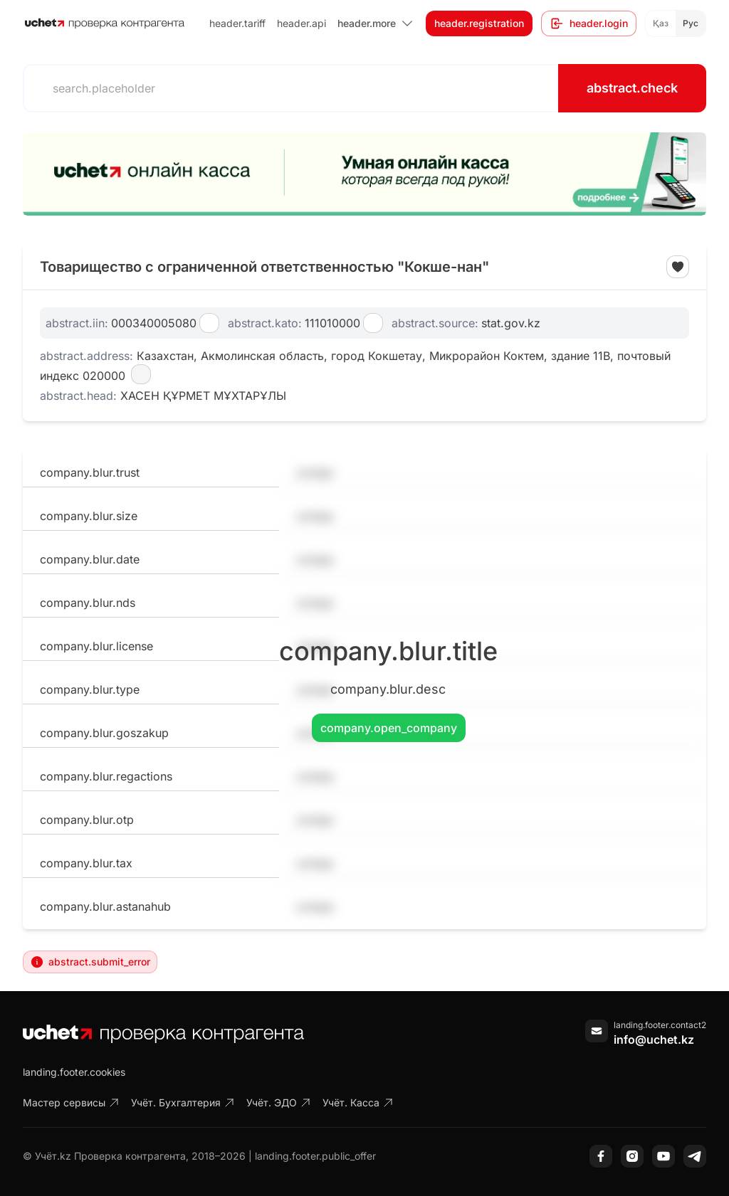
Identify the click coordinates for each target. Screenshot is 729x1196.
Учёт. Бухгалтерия (183, 1102)
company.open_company (388, 728)
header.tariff (237, 23)
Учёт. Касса (358, 1102)
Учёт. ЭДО (278, 1102)
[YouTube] (663, 1156)
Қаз (660, 23)
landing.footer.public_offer (315, 1156)
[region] (364, 174)
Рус (690, 23)
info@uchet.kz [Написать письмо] (654, 1039)
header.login (589, 23)
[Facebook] (600, 1156)
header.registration (479, 23)
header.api (301, 23)
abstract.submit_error (90, 962)
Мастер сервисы (71, 1102)
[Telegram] (694, 1156)
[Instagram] (632, 1156)
